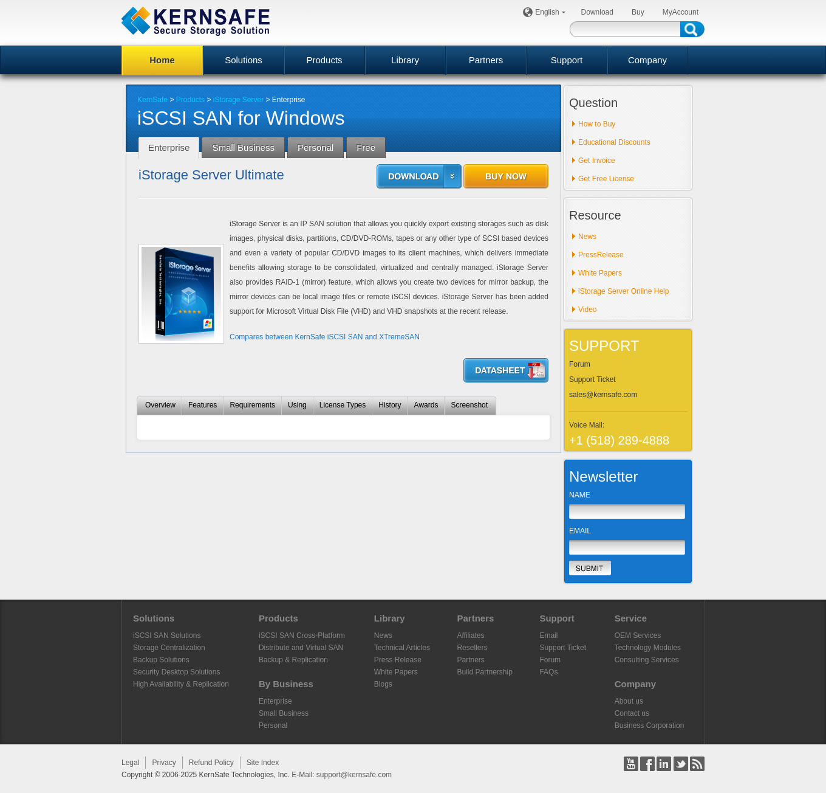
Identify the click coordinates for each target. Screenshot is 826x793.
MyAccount (680, 12)
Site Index (263, 762)
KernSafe (152, 99)
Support (567, 60)
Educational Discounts (614, 142)
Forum (579, 364)
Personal (273, 725)
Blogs (383, 684)
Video (587, 309)
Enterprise (275, 701)
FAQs (548, 672)
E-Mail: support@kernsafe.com (342, 774)
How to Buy (596, 124)
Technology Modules (648, 647)
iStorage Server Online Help (623, 291)
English (548, 12)
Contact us (632, 713)
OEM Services (638, 635)
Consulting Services (647, 660)
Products (324, 60)
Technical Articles (402, 647)
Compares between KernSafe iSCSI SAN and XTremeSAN (325, 337)
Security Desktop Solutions (176, 672)
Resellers (472, 647)
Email (548, 635)
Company (647, 60)
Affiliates (470, 635)
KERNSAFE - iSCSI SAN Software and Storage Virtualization (195, 21)
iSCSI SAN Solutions (166, 635)
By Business (286, 684)
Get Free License (606, 179)
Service (631, 618)
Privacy (164, 762)
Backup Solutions (161, 660)
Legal (130, 762)
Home (162, 60)
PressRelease (601, 255)
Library (405, 60)
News (587, 236)
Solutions (243, 60)
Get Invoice (596, 160)
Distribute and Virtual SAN (301, 647)
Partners (486, 60)
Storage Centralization (169, 647)
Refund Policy (211, 762)
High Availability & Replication (181, 684)
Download (597, 12)
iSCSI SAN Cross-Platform (302, 635)
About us (629, 701)
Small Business (284, 713)
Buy (638, 12)
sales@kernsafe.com (603, 394)
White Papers (600, 273)
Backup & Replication (293, 660)
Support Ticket (592, 379)
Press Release (398, 660)
